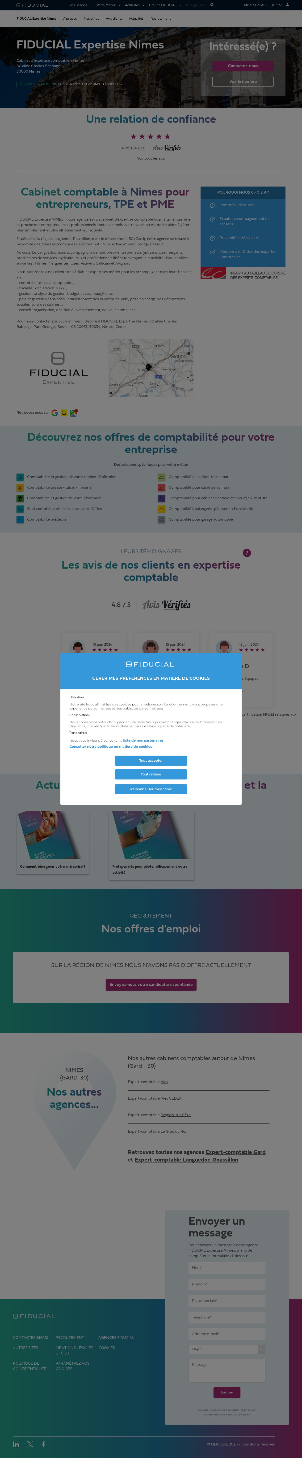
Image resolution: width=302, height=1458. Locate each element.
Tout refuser (151, 774)
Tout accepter (151, 760)
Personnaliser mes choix (151, 789)
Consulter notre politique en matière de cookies (110, 746)
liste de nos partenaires (143, 740)
